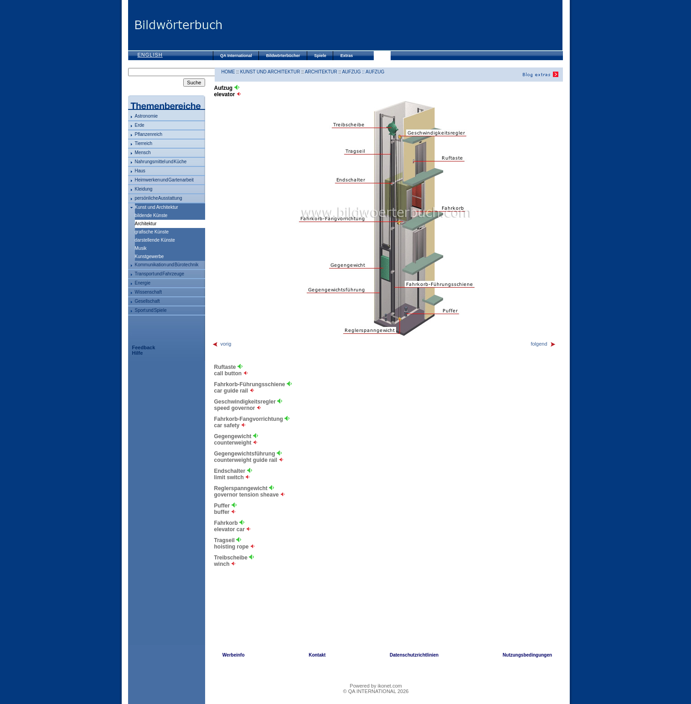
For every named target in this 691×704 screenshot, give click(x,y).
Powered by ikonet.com (376, 685)
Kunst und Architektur (156, 207)
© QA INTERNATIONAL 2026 (376, 691)
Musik (141, 248)
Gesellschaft (147, 301)
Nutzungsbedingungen (527, 654)
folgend (543, 344)
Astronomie (146, 116)
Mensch (143, 152)
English (150, 54)
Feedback (143, 347)
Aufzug (375, 71)
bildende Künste (151, 215)
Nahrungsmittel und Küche (161, 161)
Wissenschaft (148, 292)
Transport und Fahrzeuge (159, 273)
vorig (222, 344)
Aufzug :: (354, 71)
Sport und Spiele (151, 310)
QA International (236, 55)
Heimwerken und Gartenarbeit (164, 179)
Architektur (321, 71)
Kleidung (144, 189)
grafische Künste (152, 231)
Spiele (320, 55)
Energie (142, 282)
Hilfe (137, 353)
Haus (140, 170)
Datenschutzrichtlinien (414, 654)
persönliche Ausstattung (158, 198)
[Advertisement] (392, 25)
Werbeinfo (233, 654)
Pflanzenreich (149, 134)
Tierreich (144, 143)
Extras (346, 55)
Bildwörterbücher (283, 55)
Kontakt (317, 654)
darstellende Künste (155, 240)
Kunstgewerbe (149, 256)
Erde (139, 125)
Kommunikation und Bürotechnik (167, 264)
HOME (228, 71)
